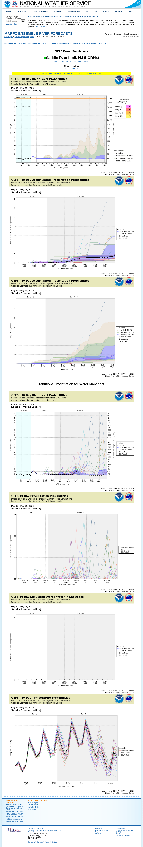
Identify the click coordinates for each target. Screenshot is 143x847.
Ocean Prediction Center (14, 815)
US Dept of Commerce (35, 828)
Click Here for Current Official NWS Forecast (71, 61)
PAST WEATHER (41, 11)
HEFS (67, 68)
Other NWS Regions (37, 801)
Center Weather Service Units (85, 43)
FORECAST (22, 11)
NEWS (106, 11)
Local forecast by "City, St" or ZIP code (13, 17)
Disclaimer (98, 828)
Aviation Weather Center (14, 805)
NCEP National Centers (12, 802)
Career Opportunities (123, 835)
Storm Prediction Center (14, 820)
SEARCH (118, 11)
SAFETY (57, 11)
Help (96, 832)
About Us (119, 833)
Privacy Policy (120, 828)
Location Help (11, 24)
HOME (8, 11)
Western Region (33, 809)
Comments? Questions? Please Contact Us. (42, 842)
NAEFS (75, 68)
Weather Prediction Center (14, 821)
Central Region (33, 804)
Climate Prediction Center (14, 806)
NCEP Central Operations (14, 813)
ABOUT (132, 11)
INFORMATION (74, 11)
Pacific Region (33, 806)
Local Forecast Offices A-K (15, 43)
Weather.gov (8, 37)
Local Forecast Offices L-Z (39, 43)
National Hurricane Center (14, 811)
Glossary (98, 833)
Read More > (41, 26)
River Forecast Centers (61, 43)
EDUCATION (91, 11)
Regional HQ (104, 43)
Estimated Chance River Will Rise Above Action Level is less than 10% (71, 73)
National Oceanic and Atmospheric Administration (44, 830)
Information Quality (101, 830)
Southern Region (33, 808)
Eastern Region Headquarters (24, 37)
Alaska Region (33, 803)
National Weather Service (36, 832)
